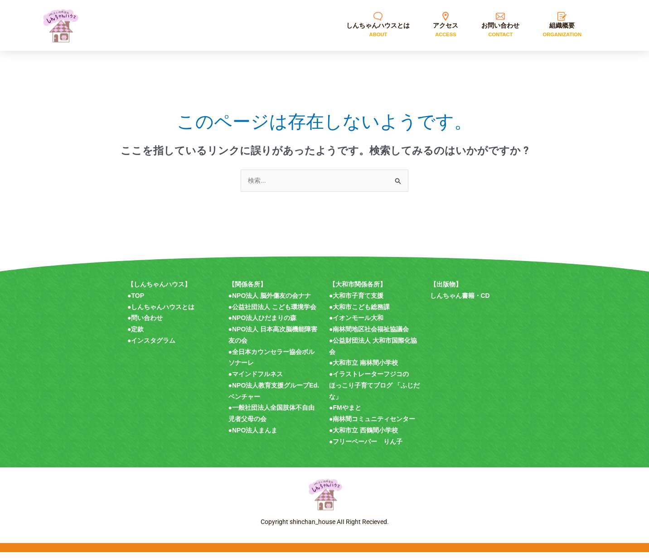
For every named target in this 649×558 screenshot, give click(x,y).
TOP (137, 301)
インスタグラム (153, 346)
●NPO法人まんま (253, 436)
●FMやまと (345, 413)
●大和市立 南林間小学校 (363, 368)
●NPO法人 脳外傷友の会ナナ (269, 301)
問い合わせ (147, 323)
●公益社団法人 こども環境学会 (272, 312)
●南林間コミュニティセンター (372, 424)
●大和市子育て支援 (356, 301)
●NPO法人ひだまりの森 (262, 323)
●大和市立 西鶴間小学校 (363, 436)
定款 (137, 335)
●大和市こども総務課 (359, 312)
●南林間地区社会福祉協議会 (369, 335)
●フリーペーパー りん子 (365, 447)
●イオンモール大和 (356, 323)
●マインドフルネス (255, 379)
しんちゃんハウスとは (162, 312)
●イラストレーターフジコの (369, 379)
